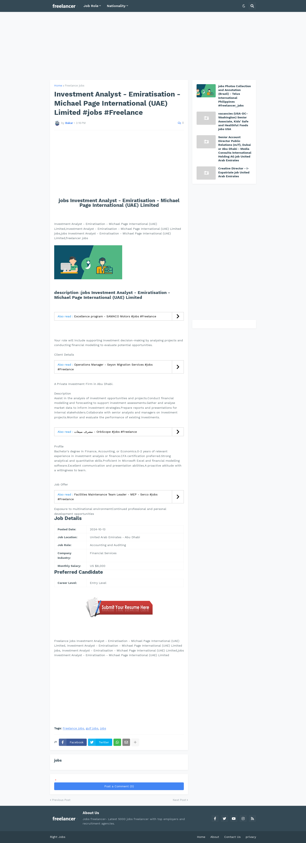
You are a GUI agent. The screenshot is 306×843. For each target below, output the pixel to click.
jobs (103, 728)
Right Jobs (57, 837)
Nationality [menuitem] (116, 6)
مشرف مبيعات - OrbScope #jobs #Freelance (105, 431)
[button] (243, 6)
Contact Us (232, 837)
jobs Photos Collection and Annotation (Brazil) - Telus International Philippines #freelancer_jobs (234, 95)
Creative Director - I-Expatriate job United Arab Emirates (233, 172)
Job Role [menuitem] (91, 6)
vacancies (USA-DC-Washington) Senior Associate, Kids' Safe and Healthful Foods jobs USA (233, 121)
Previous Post (61, 800)
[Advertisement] (153, 46)
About (214, 837)
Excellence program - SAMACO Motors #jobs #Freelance (115, 316)
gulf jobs (92, 728)
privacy (251, 837)
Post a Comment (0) (119, 786)
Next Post (179, 800)
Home (58, 85)
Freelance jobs (74, 85)
